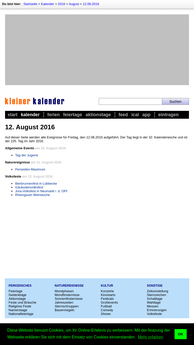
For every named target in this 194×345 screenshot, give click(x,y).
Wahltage (154, 302)
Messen (153, 306)
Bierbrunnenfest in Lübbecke (36, 183)
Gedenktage (18, 295)
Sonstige (155, 285)
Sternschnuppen (67, 306)
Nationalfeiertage (21, 314)
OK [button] (180, 334)
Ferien (53, 114)
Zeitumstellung (157, 291)
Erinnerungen (157, 310)
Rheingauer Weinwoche (32, 195)
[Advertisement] (97, 49)
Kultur (107, 285)
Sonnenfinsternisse (69, 299)
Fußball (106, 306)
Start (12, 114)
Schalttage (154, 299)
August (74, 4)
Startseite (30, 4)
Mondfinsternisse (67, 295)
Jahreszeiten (64, 302)
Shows (106, 314)
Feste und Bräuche (22, 302)
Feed (123, 114)
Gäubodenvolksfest (29, 187)
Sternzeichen (156, 295)
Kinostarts (108, 295)
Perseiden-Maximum (30, 169)
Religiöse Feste (20, 306)
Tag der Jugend (26, 155)
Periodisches (20, 285)
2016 (61, 4)
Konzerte (107, 291)
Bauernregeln (65, 310)
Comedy (107, 310)
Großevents (109, 302)
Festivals (107, 299)
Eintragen (168, 114)
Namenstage (18, 310)
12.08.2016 (91, 4)
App (146, 114)
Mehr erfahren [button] (150, 337)
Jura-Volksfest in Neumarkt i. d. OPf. (41, 191)
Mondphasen (64, 291)
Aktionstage (98, 114)
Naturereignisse (69, 285)
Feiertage (72, 114)
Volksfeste (154, 314)
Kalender (47, 4)
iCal (135, 114)
